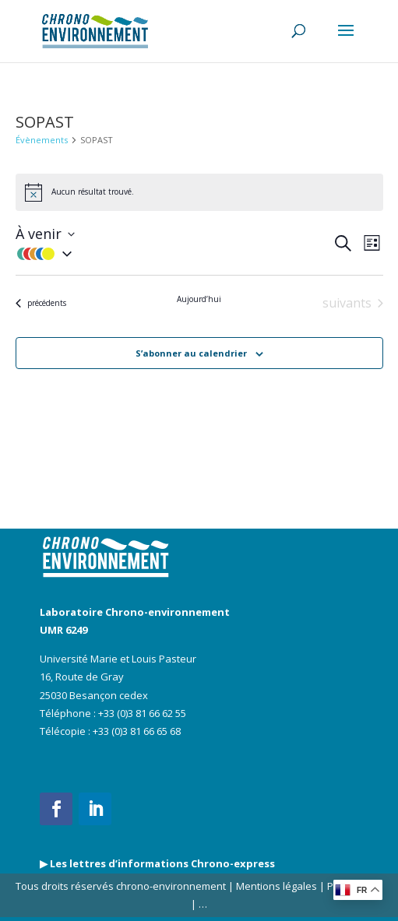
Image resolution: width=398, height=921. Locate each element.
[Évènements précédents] (41, 302)
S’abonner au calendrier (191, 353)
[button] (174, 253)
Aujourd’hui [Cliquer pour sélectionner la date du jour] (199, 299)
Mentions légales (276, 886)
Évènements (42, 140)
